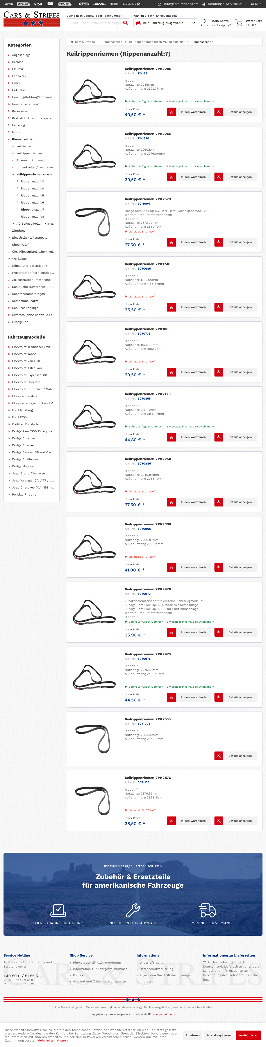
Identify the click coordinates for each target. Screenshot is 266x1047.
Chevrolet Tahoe (24, 354)
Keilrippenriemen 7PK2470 (148, 589)
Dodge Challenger (25, 459)
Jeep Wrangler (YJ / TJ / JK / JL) (33, 480)
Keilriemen (24, 146)
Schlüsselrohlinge (25, 308)
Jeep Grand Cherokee (28, 473)
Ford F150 (19, 417)
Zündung (18, 230)
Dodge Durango (23, 438)
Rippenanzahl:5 (32, 195)
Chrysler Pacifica (24, 396)
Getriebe (18, 90)
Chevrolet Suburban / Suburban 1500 (33, 389)
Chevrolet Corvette (26, 382)
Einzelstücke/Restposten (30, 237)
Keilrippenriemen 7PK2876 (148, 778)
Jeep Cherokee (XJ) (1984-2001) (33, 487)
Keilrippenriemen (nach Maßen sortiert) (35, 174)
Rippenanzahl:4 (32, 188)
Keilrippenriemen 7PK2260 (148, 134)
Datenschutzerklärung (156, 969)
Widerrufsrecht (151, 962)
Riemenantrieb (23, 139)
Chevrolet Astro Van (27, 368)
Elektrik (18, 69)
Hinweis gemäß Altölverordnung (96, 962)
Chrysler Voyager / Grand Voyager (33, 403)
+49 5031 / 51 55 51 (21, 975)
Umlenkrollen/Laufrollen (34, 167)
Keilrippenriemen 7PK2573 (148, 199)
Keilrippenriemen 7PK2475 (148, 654)
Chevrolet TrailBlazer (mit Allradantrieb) (33, 347)
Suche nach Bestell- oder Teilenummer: (94, 15)
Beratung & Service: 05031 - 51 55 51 (232, 4)
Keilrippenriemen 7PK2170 (148, 394)
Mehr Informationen (52, 1040)
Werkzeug (19, 258)
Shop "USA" (20, 244)
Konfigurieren (248, 1035)
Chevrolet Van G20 (26, 361)
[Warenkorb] (248, 23)
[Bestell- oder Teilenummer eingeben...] (98, 22)
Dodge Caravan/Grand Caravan (33, 452)
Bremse (17, 62)
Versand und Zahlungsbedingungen (99, 981)
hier (206, 979)
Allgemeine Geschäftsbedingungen (165, 975)
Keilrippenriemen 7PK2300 (148, 524)
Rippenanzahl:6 (32, 202)
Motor (16, 132)
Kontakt (78, 975)
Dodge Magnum (23, 466)
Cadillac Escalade (25, 424)
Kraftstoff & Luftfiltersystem (33, 118)
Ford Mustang (22, 410)
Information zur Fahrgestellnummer (99, 969)
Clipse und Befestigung (29, 265)
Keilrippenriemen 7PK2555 (148, 719)
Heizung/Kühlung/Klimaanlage (33, 97)
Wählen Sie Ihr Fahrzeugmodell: (155, 15)
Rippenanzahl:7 (32, 209)
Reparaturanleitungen (28, 294)
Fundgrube (20, 322)
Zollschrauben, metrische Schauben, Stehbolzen (33, 279)
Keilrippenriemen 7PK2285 (148, 69)
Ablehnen (193, 1035)
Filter (16, 83)
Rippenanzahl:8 (32, 216)
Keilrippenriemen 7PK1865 (147, 329)
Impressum (147, 981)
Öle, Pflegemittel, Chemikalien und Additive (33, 251)
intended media (165, 1014)
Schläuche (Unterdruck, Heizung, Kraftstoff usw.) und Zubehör (33, 286)
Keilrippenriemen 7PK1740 (147, 264)
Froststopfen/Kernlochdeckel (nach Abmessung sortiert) (33, 272)
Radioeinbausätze (25, 301)
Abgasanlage (21, 55)
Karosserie (20, 111)
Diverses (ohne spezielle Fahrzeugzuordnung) (33, 315)
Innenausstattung (25, 104)
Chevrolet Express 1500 (29, 375)
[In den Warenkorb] (189, 112)
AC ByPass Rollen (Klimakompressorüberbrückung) (35, 223)
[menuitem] (216, 23)
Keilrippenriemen (29, 153)
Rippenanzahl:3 (32, 181)
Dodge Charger (23, 445)
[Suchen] (125, 22)
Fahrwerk (19, 76)
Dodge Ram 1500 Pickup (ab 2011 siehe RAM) (33, 431)
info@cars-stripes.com (178, 4)
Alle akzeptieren (219, 1035)
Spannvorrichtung (29, 160)
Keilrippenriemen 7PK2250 (148, 459)
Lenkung (18, 125)
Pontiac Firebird (24, 494)
